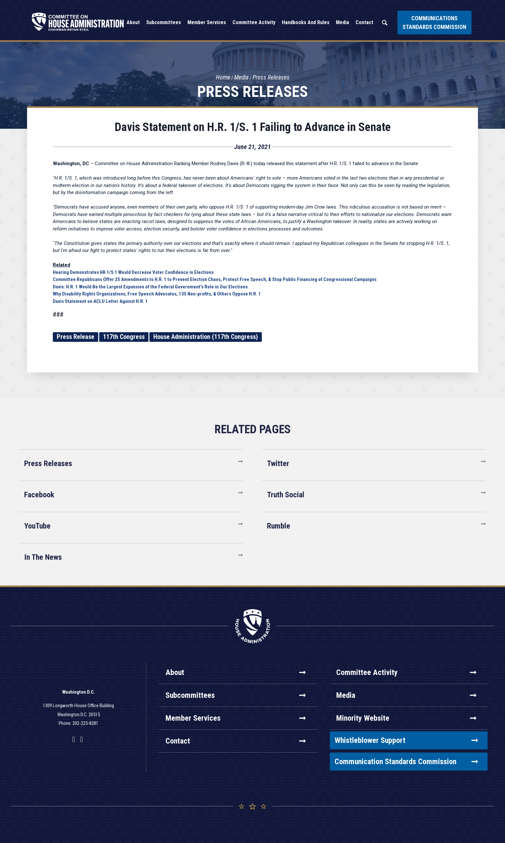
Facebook (39, 494)
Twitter (278, 463)
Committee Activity (406, 672)
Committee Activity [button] (254, 22)
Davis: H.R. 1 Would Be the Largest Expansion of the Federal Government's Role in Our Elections (150, 287)
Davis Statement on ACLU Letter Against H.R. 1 (100, 301)
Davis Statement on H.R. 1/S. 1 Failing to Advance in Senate (253, 127)
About (236, 672)
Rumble (278, 525)
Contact (236, 741)
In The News (43, 557)
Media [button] (342, 22)
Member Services (236, 718)
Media (241, 77)
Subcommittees (236, 695)
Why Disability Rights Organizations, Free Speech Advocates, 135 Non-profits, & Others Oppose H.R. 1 (157, 294)
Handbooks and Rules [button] (305, 22)
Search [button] (384, 22)
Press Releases (271, 77)
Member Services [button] (206, 22)
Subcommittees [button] (163, 22)
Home (222, 77)
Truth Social (285, 494)
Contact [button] (364, 22)
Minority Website (406, 718)
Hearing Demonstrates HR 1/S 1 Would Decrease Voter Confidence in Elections (133, 272)
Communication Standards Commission (406, 761)
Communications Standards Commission (434, 22)
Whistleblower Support (406, 740)
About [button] (133, 22)
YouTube (37, 525)
